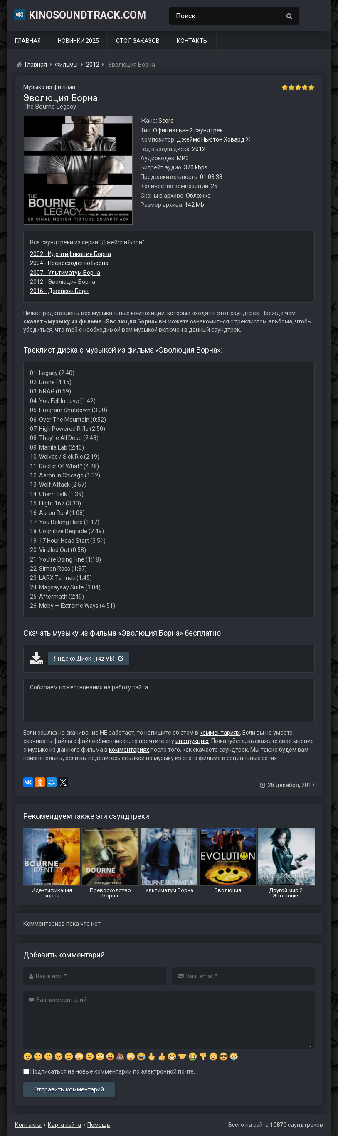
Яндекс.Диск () (89, 658)
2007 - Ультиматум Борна (65, 272)
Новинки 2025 (78, 40)
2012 (198, 149)
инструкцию (192, 741)
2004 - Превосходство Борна (69, 263)
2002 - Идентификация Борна (70, 254)
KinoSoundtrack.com (79, 14)
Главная (28, 40)
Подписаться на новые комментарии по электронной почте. (109, 1071)
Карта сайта (64, 1124)
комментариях (220, 732)
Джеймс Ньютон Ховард (210, 139)
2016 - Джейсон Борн (59, 291)
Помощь (98, 1124)
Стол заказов (138, 40)
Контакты (192, 40)
